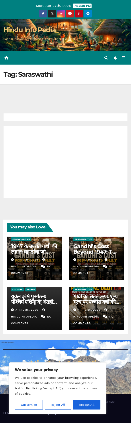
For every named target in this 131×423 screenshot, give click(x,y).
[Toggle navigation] (123, 58)
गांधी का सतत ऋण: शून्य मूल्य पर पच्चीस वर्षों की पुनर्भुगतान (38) (95, 302)
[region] (57, 388)
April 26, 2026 (27, 259)
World (31, 289)
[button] (106, 58)
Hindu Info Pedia (29, 30)
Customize (29, 404)
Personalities (21, 239)
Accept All (86, 404)
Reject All (58, 404)
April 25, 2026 (89, 309)
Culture (17, 289)
